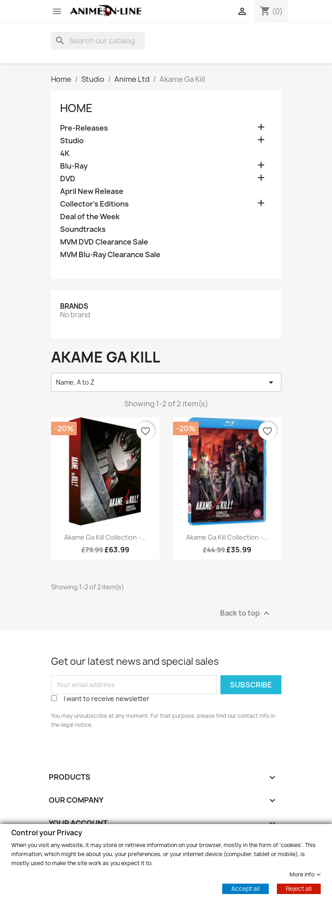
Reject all (299, 888)
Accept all (245, 888)
